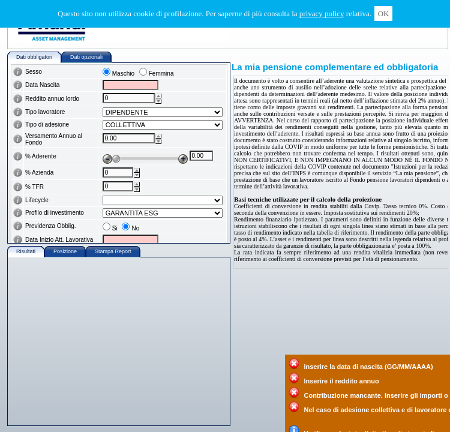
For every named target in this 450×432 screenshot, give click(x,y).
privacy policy (321, 13)
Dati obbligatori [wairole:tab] (34, 57)
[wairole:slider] (145, 152)
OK (383, 13)
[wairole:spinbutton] (129, 98)
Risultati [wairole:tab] (25, 251)
